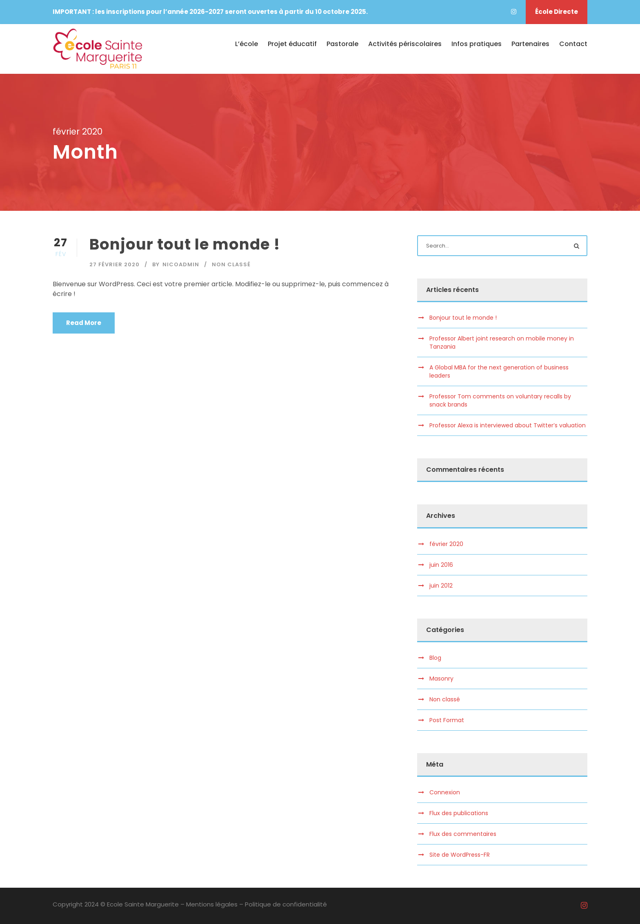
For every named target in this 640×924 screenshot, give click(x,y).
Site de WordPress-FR (459, 855)
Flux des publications (458, 813)
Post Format (446, 720)
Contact (573, 44)
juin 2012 (441, 585)
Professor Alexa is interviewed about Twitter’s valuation (507, 425)
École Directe (556, 11)
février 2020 (446, 544)
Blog (435, 658)
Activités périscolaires (405, 44)
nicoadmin (180, 264)
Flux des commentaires (462, 834)
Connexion (444, 792)
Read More (83, 322)
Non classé (231, 264)
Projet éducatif (292, 44)
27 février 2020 (114, 264)
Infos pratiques (476, 44)
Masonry (441, 678)
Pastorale (342, 44)
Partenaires (530, 44)
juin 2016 (441, 565)
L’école (246, 44)
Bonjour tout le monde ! (184, 244)
